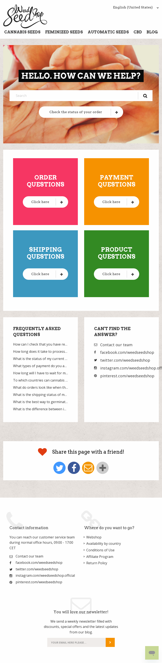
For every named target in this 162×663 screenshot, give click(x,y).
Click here (47, 202)
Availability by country (103, 543)
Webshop (93, 537)
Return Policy (96, 563)
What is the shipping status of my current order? (40, 394)
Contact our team (116, 344)
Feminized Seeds (64, 32)
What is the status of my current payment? (40, 358)
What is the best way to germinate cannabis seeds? (40, 401)
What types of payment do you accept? (40, 366)
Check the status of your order (83, 112)
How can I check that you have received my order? (40, 344)
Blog (152, 32)
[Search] (81, 95)
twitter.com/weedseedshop (125, 360)
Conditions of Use (100, 550)
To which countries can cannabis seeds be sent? (40, 380)
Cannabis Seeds (22, 32)
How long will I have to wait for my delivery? (40, 373)
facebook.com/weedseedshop (127, 352)
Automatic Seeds (108, 32)
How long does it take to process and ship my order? (40, 351)
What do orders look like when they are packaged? (40, 387)
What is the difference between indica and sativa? (40, 409)
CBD (138, 32)
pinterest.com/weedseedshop (127, 375)
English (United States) (136, 7)
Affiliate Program (99, 556)
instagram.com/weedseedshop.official (45, 575)
